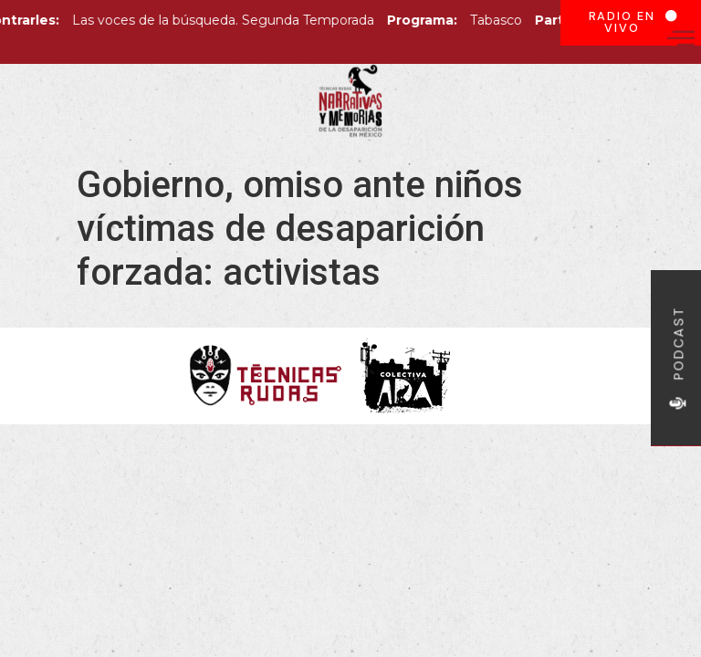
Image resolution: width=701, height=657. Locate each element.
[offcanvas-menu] (681, 38)
